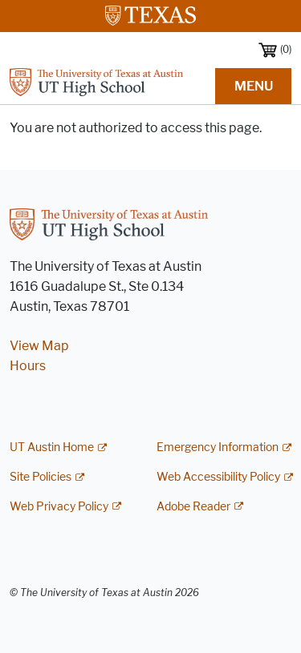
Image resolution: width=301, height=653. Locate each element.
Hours (28, 365)
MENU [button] (253, 86)
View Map (39, 345)
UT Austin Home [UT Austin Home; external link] (52, 447)
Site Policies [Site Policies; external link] (40, 477)
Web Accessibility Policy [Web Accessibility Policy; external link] (218, 477)
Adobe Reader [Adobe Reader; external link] (193, 507)
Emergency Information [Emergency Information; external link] (218, 447)
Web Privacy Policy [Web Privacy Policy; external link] (59, 507)
